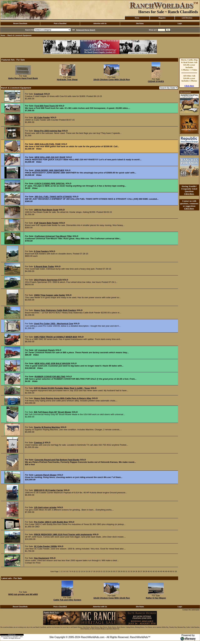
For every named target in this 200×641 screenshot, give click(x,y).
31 (126, 571)
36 (139, 571)
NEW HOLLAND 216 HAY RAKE (50, 157)
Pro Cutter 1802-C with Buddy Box (51, 522)
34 (134, 571)
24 (109, 571)
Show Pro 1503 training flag (47, 131)
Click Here (189, 86)
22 (104, 571)
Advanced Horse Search (85, 30)
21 (101, 571)
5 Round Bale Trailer (44, 266)
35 (136, 571)
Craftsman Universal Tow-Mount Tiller (53, 236)
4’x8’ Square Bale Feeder (46, 223)
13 (82, 571)
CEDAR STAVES (156, 81)
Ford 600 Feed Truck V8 (46, 106)
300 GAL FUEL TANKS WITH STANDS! (53, 196)
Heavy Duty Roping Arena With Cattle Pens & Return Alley (62, 398)
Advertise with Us (100, 23)
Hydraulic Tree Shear (67, 79)
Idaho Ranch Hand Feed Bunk (23, 78)
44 (159, 571)
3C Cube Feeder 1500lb (45, 546)
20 (99, 571)
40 (149, 571)
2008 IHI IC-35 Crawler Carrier (48, 490)
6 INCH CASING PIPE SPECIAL (50, 183)
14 (84, 571)
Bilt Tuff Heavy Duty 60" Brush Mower (52, 412)
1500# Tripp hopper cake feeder (49, 295)
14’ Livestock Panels (45, 350)
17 (92, 571)
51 (173, 571)
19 (97, 571)
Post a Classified (60, 23)
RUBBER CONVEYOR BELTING (50, 376)
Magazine (161, 18)
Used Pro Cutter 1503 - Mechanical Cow (53, 323)
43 (156, 571)
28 (119, 571)
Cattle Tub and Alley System (67, 600)
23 (107, 571)
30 (124, 571)
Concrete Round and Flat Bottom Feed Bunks (57, 460)
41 (151, 571)
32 (129, 571)
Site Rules (140, 23)
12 (79, 571)
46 (164, 571)
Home (137, 18)
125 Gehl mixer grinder (45, 507)
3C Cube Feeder (42, 117)
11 (77, 571)
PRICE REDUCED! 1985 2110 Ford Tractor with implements (63, 534)
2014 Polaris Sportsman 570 (48, 280)
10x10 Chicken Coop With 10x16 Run (111, 79)
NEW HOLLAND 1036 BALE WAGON (52, 363)
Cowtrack (38, 94)
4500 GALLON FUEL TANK (48, 144)
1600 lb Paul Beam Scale (46, 210)
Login (180, 23)
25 (111, 571)
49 (169, 571)
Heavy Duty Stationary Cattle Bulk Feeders (55, 310)
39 (146, 571)
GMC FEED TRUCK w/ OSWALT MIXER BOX (55, 337)
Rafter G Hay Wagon (156, 598)
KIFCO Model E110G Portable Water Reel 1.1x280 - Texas (62, 388)
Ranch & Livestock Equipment (19, 35)
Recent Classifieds (20, 23)
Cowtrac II (39, 442)
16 (89, 571)
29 (121, 571)
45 (161, 571)
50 (171, 571)
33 (131, 571)
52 (176, 571)
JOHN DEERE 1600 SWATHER (49, 170)
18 (94, 571)
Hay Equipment (41, 558)
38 (144, 571)
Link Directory (187, 18)
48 (166, 571)
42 (154, 571)
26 (114, 571)
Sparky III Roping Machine (47, 427)
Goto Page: (54, 571)
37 (141, 571)
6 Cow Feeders (41, 251)
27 (117, 571)
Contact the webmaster (191, 610)
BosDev (5, 638)
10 (74, 571)
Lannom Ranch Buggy (46, 475)
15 (87, 571)
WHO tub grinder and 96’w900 (23, 594)
